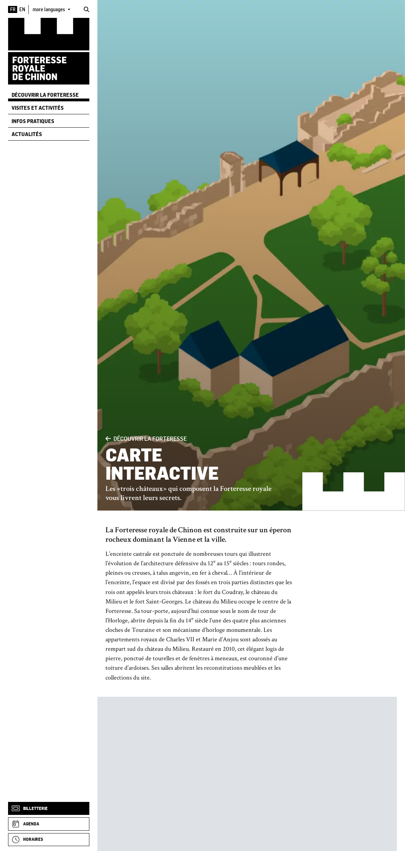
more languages (49, 9)
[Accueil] (48, 51)
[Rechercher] (86, 9)
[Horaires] (48, 839)
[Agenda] (48, 823)
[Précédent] (108, 438)
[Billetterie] (48, 808)
